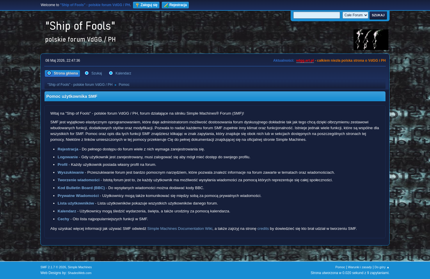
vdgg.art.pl (305, 60)
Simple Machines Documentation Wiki (179, 228)
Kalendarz (67, 211)
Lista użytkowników (76, 203)
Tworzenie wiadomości (78, 180)
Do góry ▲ (382, 267)
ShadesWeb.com (80, 273)
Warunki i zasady (360, 267)
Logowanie (68, 157)
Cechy (63, 219)
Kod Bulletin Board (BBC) (81, 188)
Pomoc (340, 267)
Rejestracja (68, 149)
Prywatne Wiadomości (78, 195)
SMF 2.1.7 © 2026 (53, 267)
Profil (62, 164)
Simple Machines (80, 267)
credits (263, 228)
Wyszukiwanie (71, 172)
